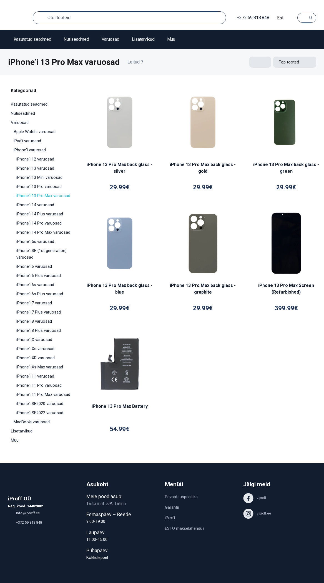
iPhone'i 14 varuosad (35, 204)
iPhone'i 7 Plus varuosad (38, 312)
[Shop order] (294, 62)
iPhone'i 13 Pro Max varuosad (43, 195)
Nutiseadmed (76, 39)
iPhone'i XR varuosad (35, 357)
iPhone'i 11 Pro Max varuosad (43, 394)
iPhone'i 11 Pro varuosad (39, 385)
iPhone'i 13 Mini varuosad (39, 177)
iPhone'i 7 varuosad (34, 303)
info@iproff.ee (24, 513)
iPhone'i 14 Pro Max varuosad (43, 232)
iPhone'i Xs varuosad (35, 348)
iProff (170, 517)
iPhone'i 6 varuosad (34, 266)
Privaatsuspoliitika (181, 496)
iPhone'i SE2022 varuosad (39, 412)
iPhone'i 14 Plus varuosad (39, 214)
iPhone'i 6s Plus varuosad (39, 293)
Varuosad (110, 39)
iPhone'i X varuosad (34, 339)
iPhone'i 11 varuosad (35, 376)
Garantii (172, 507)
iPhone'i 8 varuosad (34, 321)
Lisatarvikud (143, 39)
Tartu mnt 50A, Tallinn (106, 503)
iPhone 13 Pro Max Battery (120, 406)
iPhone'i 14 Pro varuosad (39, 223)
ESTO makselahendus (185, 528)
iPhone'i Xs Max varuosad (39, 367)
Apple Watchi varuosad (35, 131)
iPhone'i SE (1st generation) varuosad (41, 254)
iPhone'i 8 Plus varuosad (38, 330)
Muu (171, 39)
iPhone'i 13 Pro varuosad (39, 186)
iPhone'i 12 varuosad (35, 159)
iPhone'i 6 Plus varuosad (38, 275)
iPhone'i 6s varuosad (35, 284)
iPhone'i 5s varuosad (35, 241)
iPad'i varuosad (27, 140)
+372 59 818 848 (250, 17)
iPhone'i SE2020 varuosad (39, 403)
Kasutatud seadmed (32, 39)
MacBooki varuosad (32, 421)
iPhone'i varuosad (30, 149)
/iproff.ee (257, 513)
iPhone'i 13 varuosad (35, 168)
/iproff (254, 498)
